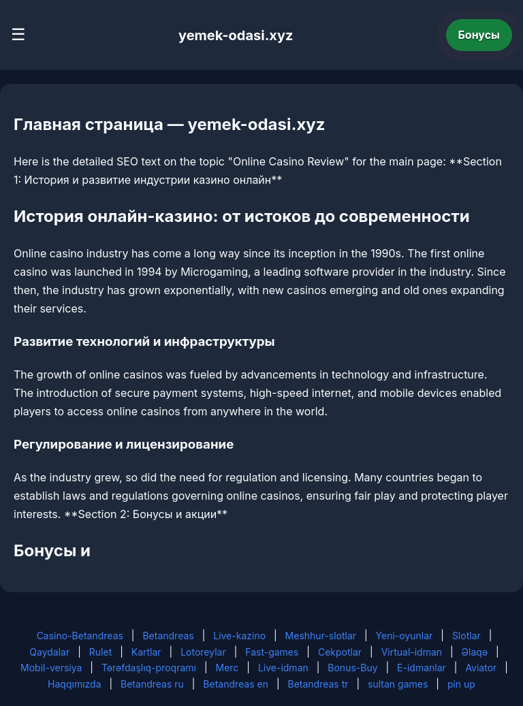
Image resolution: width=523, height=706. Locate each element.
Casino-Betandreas (80, 635)
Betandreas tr (318, 684)
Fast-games (271, 652)
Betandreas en (235, 684)
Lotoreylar (203, 652)
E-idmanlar (421, 667)
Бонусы (479, 35)
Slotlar (466, 635)
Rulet (100, 652)
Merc (227, 667)
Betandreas (167, 635)
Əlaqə (475, 652)
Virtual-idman (411, 652)
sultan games (398, 684)
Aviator (480, 667)
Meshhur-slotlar (320, 635)
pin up (461, 684)
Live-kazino (239, 635)
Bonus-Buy (352, 667)
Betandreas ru (152, 684)
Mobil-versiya (51, 667)
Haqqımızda (74, 684)
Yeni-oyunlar (404, 635)
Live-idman (283, 667)
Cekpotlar (340, 652)
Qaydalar (49, 652)
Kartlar (146, 652)
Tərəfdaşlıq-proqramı (148, 667)
